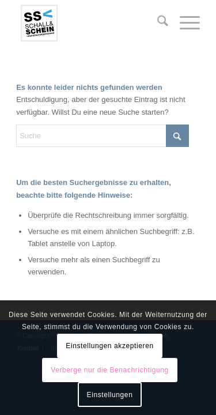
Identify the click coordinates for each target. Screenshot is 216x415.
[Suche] (157, 23)
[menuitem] (157, 23)
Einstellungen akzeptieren (109, 346)
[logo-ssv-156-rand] (89, 23)
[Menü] (184, 23)
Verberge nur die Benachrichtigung (110, 370)
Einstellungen (110, 395)
